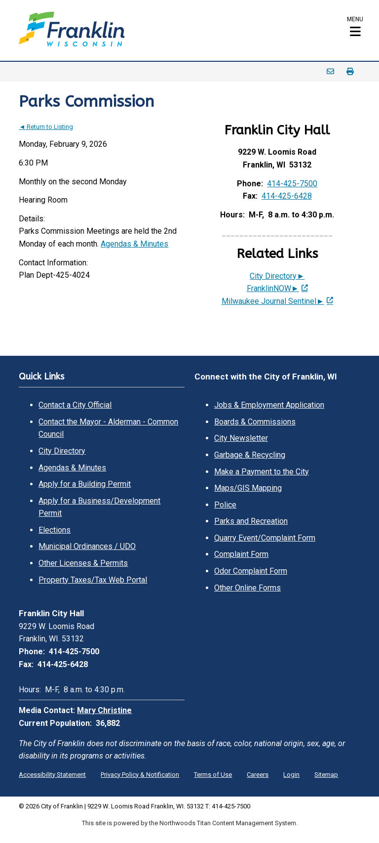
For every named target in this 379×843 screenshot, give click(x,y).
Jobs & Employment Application (269, 405)
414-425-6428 (287, 196)
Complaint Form (241, 554)
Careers (257, 774)
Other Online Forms (247, 587)
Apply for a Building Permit (84, 484)
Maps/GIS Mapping (248, 488)
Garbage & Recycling (249, 455)
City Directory (61, 451)
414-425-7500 (292, 183)
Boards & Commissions (255, 421)
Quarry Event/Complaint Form (264, 538)
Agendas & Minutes (134, 244)
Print (350, 71)
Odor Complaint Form (250, 571)
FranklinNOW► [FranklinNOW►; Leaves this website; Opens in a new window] (273, 288)
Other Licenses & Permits (83, 563)
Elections (54, 530)
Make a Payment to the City (261, 471)
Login (291, 774)
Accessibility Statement (52, 774)
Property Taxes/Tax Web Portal (92, 580)
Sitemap (326, 774)
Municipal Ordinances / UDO (87, 546)
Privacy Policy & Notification (140, 774)
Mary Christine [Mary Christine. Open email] (104, 710)
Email (330, 71)
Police (225, 504)
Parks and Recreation (251, 521)
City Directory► (277, 276)
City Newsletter (241, 438)
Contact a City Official (75, 405)
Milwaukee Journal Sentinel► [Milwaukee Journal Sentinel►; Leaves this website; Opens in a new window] (273, 301)
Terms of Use (213, 774)
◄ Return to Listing (46, 126)
